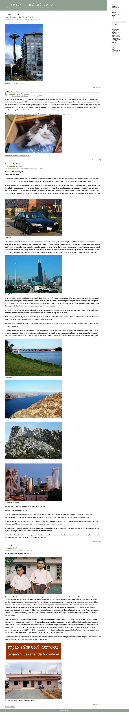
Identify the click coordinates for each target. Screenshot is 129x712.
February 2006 (116, 36)
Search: (114, 20)
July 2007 (114, 31)
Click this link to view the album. (14, 83)
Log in (113, 47)
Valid (115, 51)
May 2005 (114, 42)
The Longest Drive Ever (15, 166)
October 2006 (115, 32)
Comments (116, 50)
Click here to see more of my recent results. (17, 156)
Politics (114, 17)
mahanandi (115, 6)
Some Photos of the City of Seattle (19, 17)
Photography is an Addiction (17, 94)
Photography (15, 19)
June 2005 (114, 41)
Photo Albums (115, 7)
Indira (96, 637)
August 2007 (115, 29)
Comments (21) (96, 541)
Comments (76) (96, 704)
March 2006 (115, 35)
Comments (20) (96, 160)
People (14, 96)
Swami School (11, 548)
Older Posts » (10, 707)
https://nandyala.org (30, 4)
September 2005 (116, 39)
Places (21, 19)
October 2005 (115, 38)
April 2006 (114, 33)
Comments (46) (96, 87)
